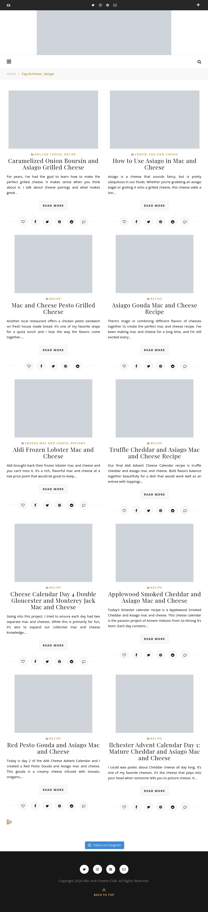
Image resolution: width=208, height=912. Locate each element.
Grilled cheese (48, 154)
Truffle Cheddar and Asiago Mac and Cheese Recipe (154, 453)
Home (11, 74)
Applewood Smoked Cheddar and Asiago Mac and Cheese (154, 597)
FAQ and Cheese (163, 154)
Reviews (78, 443)
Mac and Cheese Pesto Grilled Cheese (53, 308)
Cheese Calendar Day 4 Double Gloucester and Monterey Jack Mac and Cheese (53, 600)
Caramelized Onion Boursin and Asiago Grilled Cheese (53, 164)
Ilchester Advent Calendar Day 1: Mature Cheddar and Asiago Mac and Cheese (154, 751)
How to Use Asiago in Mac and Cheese (155, 164)
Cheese (141, 154)
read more (53, 206)
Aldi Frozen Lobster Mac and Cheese (53, 453)
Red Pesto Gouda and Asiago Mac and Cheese (53, 748)
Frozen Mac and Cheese (47, 443)
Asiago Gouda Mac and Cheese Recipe (154, 308)
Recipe (70, 154)
